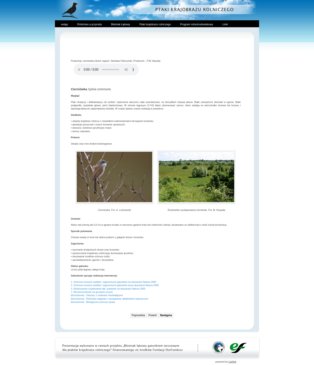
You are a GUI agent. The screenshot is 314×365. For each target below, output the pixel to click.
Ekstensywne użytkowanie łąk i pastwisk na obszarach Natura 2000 (109, 288)
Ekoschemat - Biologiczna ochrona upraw (93, 302)
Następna (166, 315)
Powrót (152, 315)
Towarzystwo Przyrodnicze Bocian (218, 347)
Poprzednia (138, 315)
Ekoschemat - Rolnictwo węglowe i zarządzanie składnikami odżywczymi (109, 298)
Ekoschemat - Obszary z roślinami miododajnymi (97, 295)
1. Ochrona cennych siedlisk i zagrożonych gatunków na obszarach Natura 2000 (113, 282)
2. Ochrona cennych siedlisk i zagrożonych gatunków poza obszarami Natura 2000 (115, 285)
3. (72, 288)
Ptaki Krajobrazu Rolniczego (157, 10)
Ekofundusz (238, 347)
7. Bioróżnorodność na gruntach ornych (92, 292)
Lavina (232, 361)
